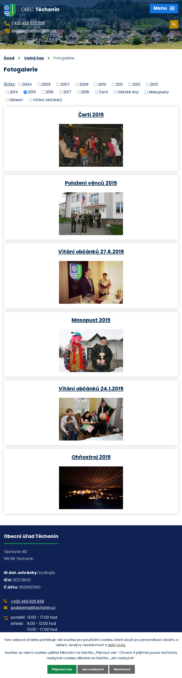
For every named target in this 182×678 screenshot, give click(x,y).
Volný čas (34, 58)
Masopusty (159, 92)
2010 (102, 84)
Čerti (103, 92)
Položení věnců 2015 (91, 182)
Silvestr (16, 100)
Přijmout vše (59, 669)
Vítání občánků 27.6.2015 (91, 251)
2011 (119, 84)
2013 (154, 84)
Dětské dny (128, 92)
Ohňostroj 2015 (91, 456)
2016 (50, 92)
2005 (46, 84)
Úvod (9, 58)
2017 (67, 92)
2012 (136, 84)
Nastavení (124, 669)
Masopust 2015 (91, 319)
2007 (65, 84)
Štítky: (9, 84)
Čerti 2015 (91, 114)
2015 (32, 92)
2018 (85, 92)
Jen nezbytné (92, 669)
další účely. (117, 644)
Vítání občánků (47, 100)
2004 (27, 84)
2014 (14, 92)
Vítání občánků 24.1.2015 (91, 388)
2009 (83, 84)
